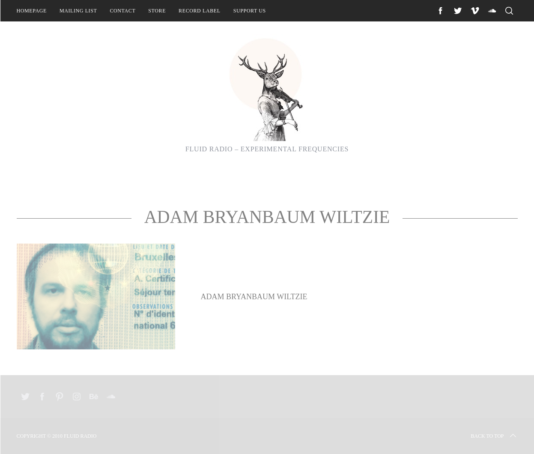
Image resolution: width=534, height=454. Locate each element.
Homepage (32, 11)
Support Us (249, 11)
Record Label (200, 11)
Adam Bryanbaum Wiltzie (254, 296)
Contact (122, 11)
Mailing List (78, 11)
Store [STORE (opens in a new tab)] (157, 11)
